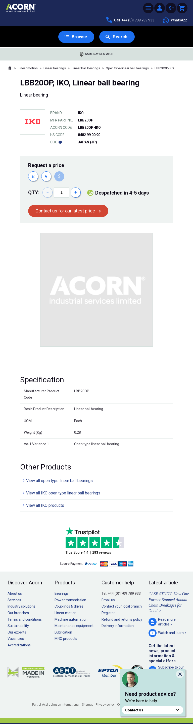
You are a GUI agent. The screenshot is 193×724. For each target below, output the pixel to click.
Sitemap (87, 704)
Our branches (18, 613)
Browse (79, 36)
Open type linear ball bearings (127, 68)
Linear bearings (54, 68)
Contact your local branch (122, 606)
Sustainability (18, 626)
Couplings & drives (69, 606)
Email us (108, 600)
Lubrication (63, 632)
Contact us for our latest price (65, 210)
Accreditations (19, 645)
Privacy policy (105, 704)
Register (108, 613)
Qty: (33, 193)
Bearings (62, 593)
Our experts (17, 632)
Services (14, 600)
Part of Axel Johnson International (55, 704)
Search (120, 36)
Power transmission (70, 600)
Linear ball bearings (86, 68)
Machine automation (71, 619)
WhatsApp (174, 20)
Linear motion (28, 68)
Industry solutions (21, 606)
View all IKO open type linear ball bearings (63, 493)
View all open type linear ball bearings (59, 480)
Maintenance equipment (74, 626)
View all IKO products (45, 505)
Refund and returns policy (122, 619)
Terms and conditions (25, 619)
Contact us (152, 710)
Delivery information (118, 626)
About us (15, 593)
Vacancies (16, 639)
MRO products (66, 639)
